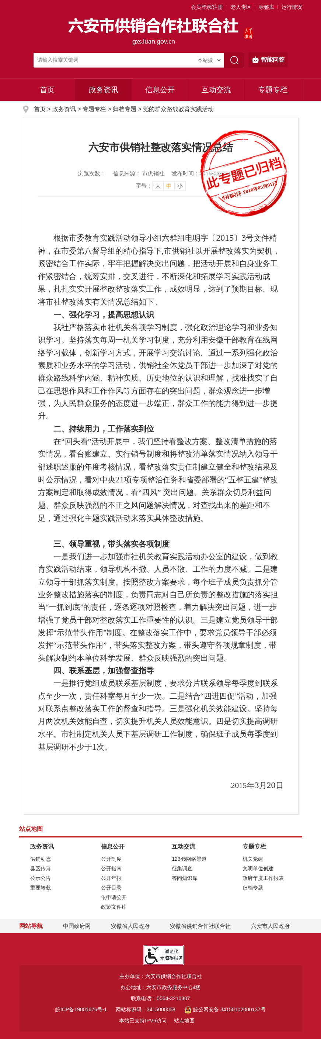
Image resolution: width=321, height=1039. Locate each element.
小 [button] (180, 186)
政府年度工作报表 (263, 878)
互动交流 (216, 90)
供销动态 (40, 859)
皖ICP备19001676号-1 (81, 1009)
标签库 (266, 7)
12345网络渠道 (189, 859)
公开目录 (111, 888)
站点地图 (184, 1020)
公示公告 (40, 878)
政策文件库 (114, 907)
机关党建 (253, 859)
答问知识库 (185, 878)
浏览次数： (92, 173)
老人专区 (241, 7)
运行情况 (292, 7)
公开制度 (111, 859)
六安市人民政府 (270, 926)
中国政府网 (77, 926)
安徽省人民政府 (130, 926)
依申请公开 (114, 897)
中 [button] (169, 186)
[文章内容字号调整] (161, 186)
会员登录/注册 (207, 7)
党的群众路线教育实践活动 (178, 109)
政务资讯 (103, 90)
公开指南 (111, 868)
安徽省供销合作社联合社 (200, 926)
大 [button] (158, 186)
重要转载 (40, 888)
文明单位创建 (258, 868)
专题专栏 (272, 90)
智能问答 (268, 59)
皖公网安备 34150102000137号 (225, 1009)
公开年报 (111, 878)
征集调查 (182, 868)
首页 (47, 90)
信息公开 (160, 90)
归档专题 (124, 109)
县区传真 (40, 868)
